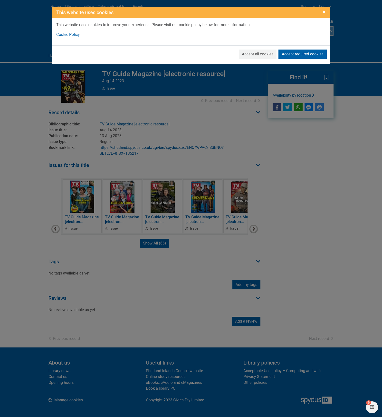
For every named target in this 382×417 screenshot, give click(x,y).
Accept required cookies (303, 54)
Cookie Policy (68, 34)
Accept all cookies (258, 54)
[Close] (324, 12)
